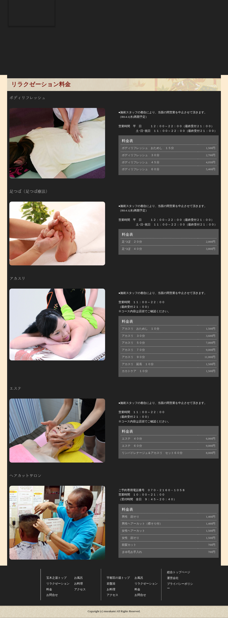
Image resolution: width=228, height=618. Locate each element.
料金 (155, 15)
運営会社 (173, 578)
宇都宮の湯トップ (118, 577)
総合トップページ (205, 3)
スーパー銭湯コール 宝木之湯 (32, 13)
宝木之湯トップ (56, 577)
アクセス (180, 15)
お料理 (131, 15)
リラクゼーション (102, 15)
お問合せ (207, 15)
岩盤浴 (111, 583)
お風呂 (69, 15)
